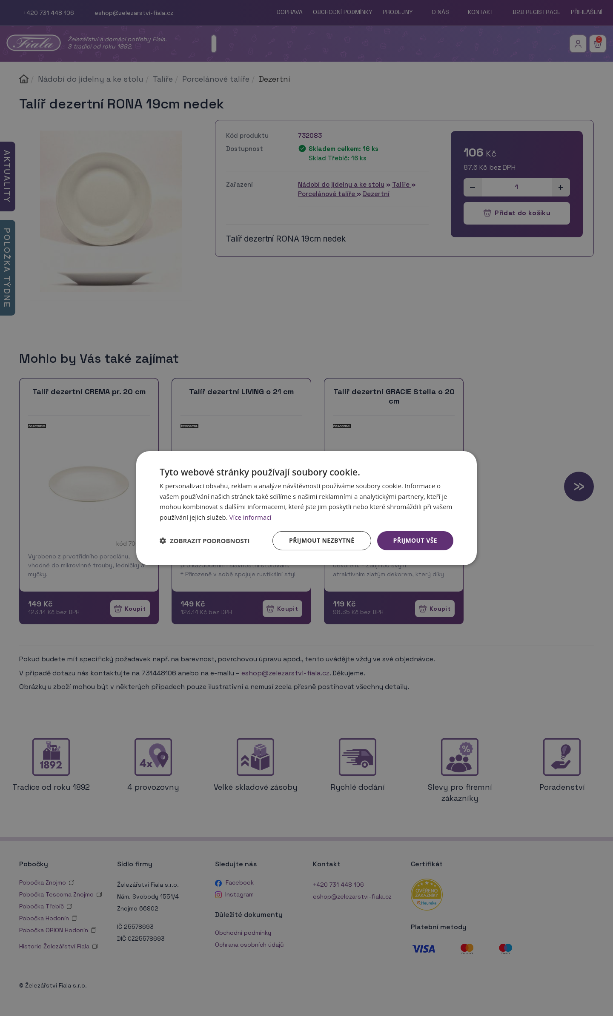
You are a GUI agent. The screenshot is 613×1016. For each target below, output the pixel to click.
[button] (205, 540)
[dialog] (306, 508)
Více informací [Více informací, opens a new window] (250, 517)
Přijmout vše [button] (415, 540)
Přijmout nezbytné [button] (322, 540)
